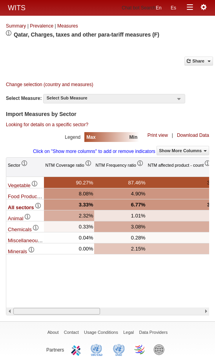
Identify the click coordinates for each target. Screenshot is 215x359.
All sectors (25, 207)
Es (173, 8)
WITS (17, 8)
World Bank (161, 349)
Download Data (193, 135)
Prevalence (41, 26)
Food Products (28, 196)
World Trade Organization (140, 349)
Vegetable (23, 185)
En (159, 8)
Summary (16, 26)
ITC (77, 349)
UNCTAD (98, 349)
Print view (158, 135)
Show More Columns (183, 150)
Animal (19, 218)
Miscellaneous (28, 240)
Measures (67, 26)
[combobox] (114, 98)
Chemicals (23, 229)
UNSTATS (119, 349)
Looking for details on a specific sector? (47, 124)
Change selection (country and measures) (49, 84)
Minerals (21, 251)
